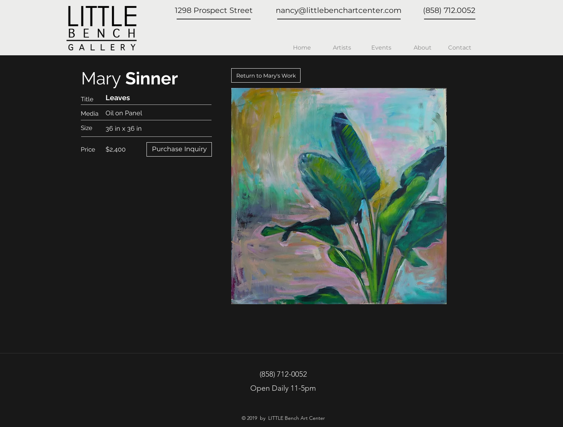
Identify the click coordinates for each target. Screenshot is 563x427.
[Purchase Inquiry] (179, 149)
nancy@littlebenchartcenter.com (338, 10)
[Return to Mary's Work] (266, 75)
